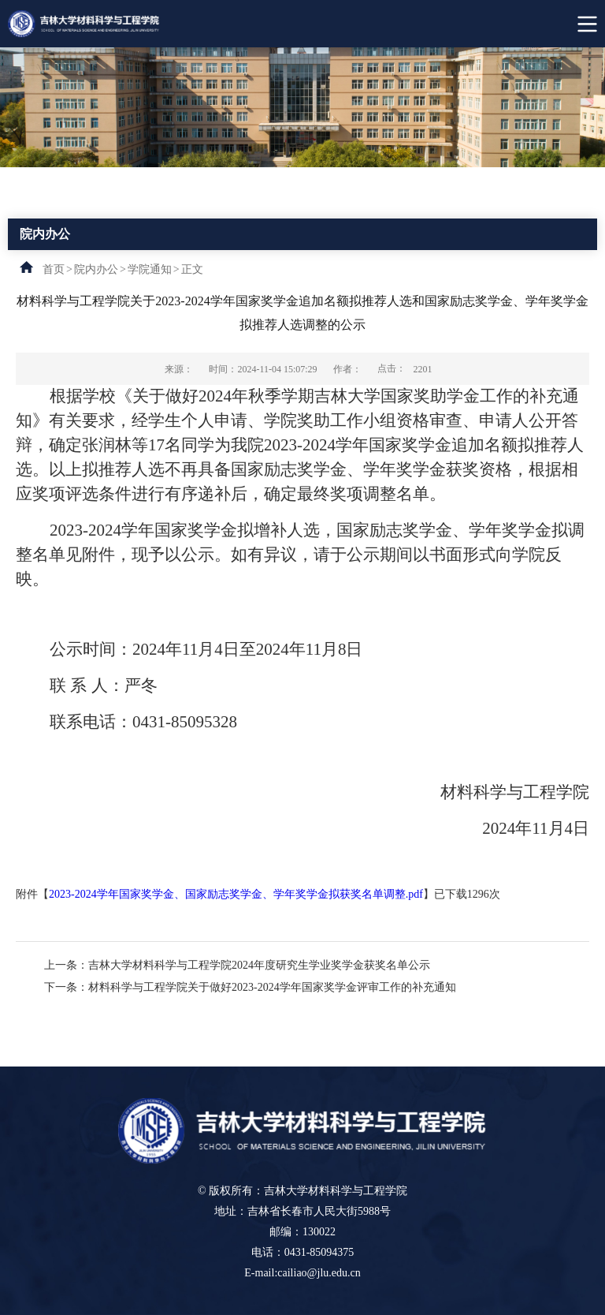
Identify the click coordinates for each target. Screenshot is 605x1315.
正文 (192, 269)
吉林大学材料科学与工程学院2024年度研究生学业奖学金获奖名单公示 (259, 965)
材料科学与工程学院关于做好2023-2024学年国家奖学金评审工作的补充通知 (272, 987)
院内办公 (96, 269)
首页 (54, 269)
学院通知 (150, 269)
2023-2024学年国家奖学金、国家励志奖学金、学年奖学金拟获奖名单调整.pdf (236, 894)
